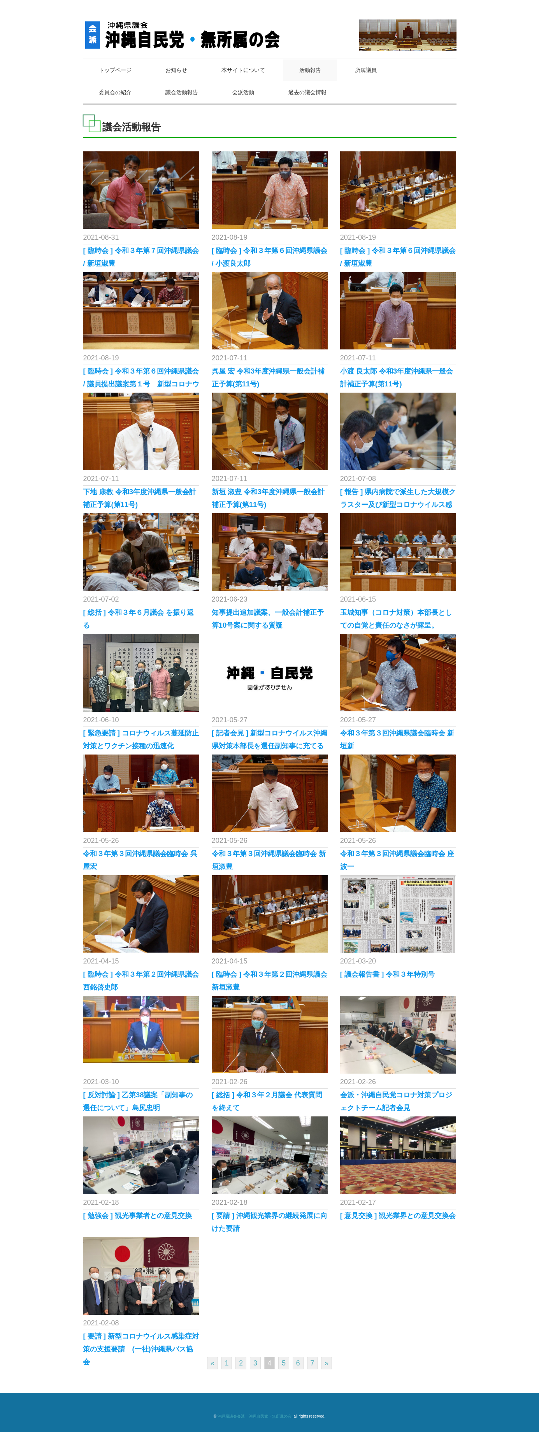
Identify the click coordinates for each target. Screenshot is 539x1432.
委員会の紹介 (115, 92)
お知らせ (177, 70)
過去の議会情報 (309, 92)
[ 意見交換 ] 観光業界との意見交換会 (398, 1216)
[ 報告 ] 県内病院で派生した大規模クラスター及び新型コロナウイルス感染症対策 (398, 505)
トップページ (115, 70)
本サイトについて (244, 70)
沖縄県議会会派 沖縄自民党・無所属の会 (254, 1416)
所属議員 (368, 70)
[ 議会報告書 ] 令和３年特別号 (387, 974)
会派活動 (244, 92)
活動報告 (312, 70)
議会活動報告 (182, 92)
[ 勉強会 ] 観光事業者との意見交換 (137, 1216)
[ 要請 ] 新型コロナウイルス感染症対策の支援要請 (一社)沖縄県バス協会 (141, 1349)
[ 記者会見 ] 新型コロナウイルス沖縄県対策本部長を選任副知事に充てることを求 (270, 746)
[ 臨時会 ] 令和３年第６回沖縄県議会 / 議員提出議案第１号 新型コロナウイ (141, 384)
